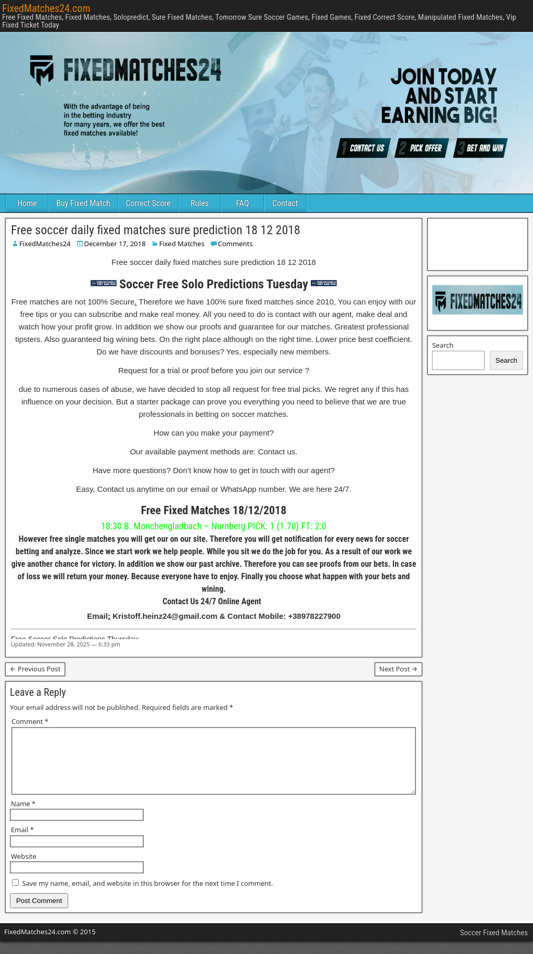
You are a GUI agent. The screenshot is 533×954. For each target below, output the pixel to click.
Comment (29, 721)
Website (23, 868)
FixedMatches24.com (46, 8)
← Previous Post (35, 668)
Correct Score (148, 203)
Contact (285, 203)
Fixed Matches (182, 243)
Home (27, 203)
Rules (200, 203)
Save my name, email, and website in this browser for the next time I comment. (147, 895)
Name (23, 816)
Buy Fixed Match (83, 203)
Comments (235, 243)
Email (22, 842)
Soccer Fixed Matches (494, 945)
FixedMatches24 (45, 243)
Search (442, 345)
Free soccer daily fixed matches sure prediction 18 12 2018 (155, 230)
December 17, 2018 (115, 243)
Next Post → (398, 668)
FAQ (242, 203)
